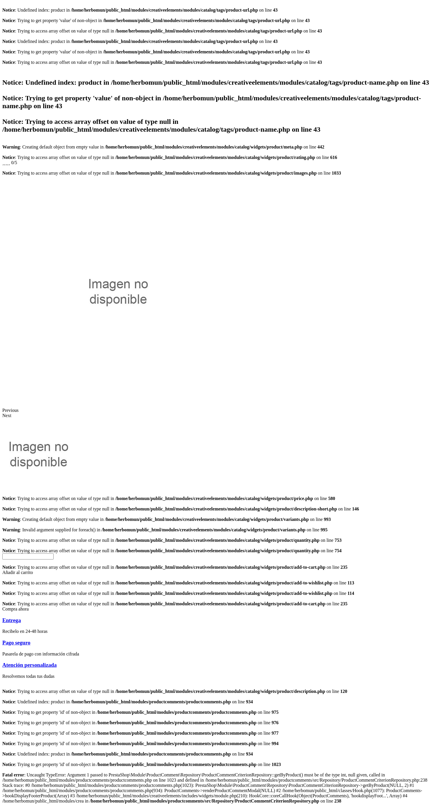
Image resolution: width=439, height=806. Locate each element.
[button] (17, 572)
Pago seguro (16, 643)
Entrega (11, 620)
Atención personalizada (29, 665)
